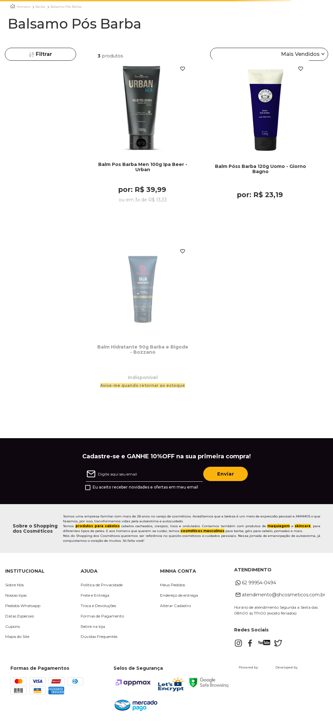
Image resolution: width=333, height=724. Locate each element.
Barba (40, 7)
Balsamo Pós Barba (66, 7)
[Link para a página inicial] (12, 6)
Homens (23, 7)
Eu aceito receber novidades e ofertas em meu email (145, 488)
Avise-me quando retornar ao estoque (142, 385)
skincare (303, 527)
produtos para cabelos (97, 527)
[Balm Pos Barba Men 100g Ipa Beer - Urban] (142, 142)
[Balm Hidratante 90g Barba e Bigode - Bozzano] (142, 327)
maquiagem (278, 527)
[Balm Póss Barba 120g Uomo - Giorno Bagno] (260, 142)
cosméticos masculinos (202, 531)
